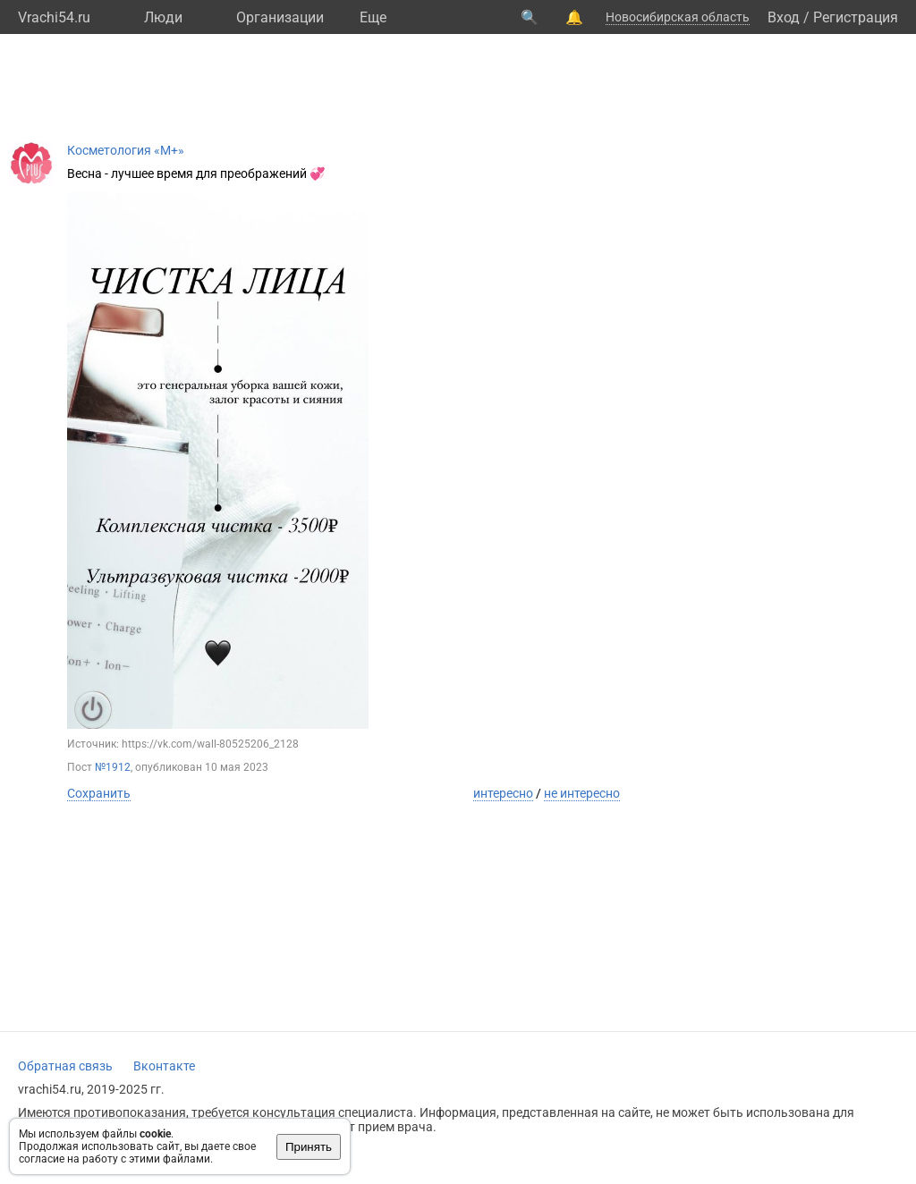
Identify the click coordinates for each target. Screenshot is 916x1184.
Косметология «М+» (125, 150)
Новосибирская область (678, 17)
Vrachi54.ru (54, 17)
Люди (163, 17)
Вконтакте (164, 1066)
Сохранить (99, 793)
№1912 (113, 767)
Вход (784, 17)
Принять (308, 1147)
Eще (373, 17)
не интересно (582, 793)
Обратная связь (65, 1066)
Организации (280, 17)
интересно (503, 793)
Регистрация (855, 17)
